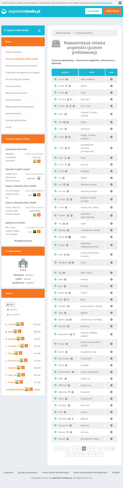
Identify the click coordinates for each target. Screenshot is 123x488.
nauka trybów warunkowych (55, 472)
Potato (11, 382)
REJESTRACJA (112, 11)
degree (61, 319)
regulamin (8, 472)
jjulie (10, 331)
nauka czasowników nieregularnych (90, 472)
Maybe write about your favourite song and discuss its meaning (12, 181)
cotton (61, 79)
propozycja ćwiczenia (16, 149)
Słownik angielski (13, 100)
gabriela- (31, 178)
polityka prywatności (28, 472)
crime (61, 148)
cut (60, 223)
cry (59, 178)
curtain (61, 199)
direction (62, 405)
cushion (62, 215)
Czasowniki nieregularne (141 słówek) (23, 72)
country (62, 99)
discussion (63, 425)
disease (61, 432)
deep (60, 312)
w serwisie (13, 314)
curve (61, 207)
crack (60, 128)
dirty (60, 412)
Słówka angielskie (14, 52)
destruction (63, 358)
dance (61, 237)
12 (75, 454)
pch (30, 195)
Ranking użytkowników (16, 120)
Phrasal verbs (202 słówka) (17, 79)
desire (61, 352)
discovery (62, 418)
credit (61, 137)
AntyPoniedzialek (16, 389)
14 (88, 454)
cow (60, 122)
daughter (62, 262)
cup (60, 184)
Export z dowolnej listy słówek (21, 186)
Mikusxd (36, 157)
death (61, 292)
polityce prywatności (103, 3)
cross (60, 157)
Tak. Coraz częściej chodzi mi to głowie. (12, 231)
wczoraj (12, 309)
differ (60, 378)
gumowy (12, 339)
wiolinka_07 (14, 346)
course (61, 106)
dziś (10, 304)
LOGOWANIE (93, 11)
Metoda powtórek (13, 113)
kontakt (116, 472)
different (62, 385)
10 (112, 448)
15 (95, 454)
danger (61, 245)
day (60, 272)
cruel (60, 164)
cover (60, 114)
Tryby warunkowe (13, 86)
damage (62, 230)
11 (68, 454)
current (62, 191)
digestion (62, 392)
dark (60, 254)
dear (60, 286)
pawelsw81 (35, 211)
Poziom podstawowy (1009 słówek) (22, 59)
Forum (8, 127)
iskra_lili (12, 375)
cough (61, 86)
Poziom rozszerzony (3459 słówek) (21, 66)
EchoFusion (13, 360)
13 (82, 454)
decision (62, 306)
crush (61, 171)
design (61, 343)
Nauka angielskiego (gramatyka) (20, 106)
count (61, 92)
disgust (61, 438)
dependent (63, 334)
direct (61, 398)
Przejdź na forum (23, 240)
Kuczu (11, 353)
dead (60, 279)
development (64, 372)
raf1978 (11, 324)
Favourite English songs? (18, 169)
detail (61, 365)
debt (60, 299)
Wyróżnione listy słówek (16, 93)
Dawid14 (12, 368)
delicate (62, 326)
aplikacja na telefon (15, 222)
